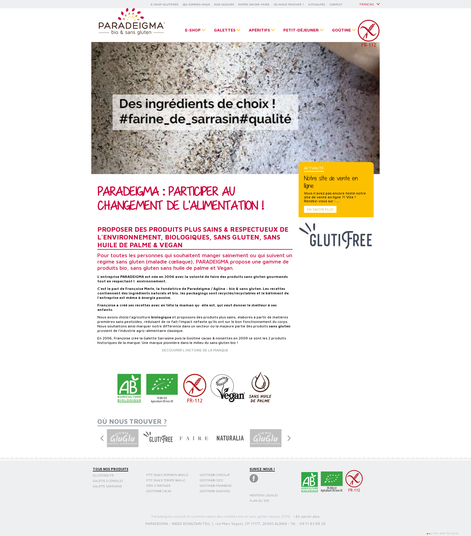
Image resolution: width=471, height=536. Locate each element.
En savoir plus (320, 209)
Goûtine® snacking (215, 491)
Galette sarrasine (107, 486)
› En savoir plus (306, 516)
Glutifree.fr (103, 475)
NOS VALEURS (224, 4)
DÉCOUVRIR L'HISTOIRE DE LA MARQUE (195, 350)
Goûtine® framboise (216, 485)
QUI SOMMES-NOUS (196, 4)
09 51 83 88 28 (312, 523)
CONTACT (335, 4)
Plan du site (259, 500)
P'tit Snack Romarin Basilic (167, 475)
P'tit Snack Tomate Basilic (166, 480)
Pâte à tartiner (158, 485)
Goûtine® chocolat (215, 475)
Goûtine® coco (211, 480)
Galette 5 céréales (108, 481)
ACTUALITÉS (316, 4)
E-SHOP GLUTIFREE (164, 4)
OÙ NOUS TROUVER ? (289, 4)
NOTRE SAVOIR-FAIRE (253, 4)
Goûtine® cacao (158, 491)
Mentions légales (264, 495)
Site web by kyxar (445, 533)
